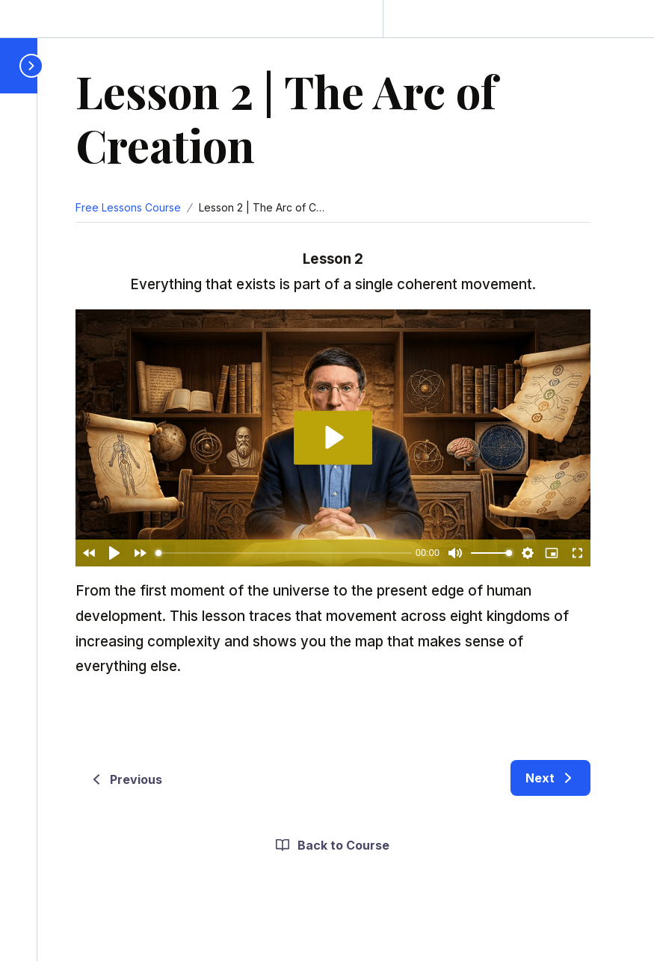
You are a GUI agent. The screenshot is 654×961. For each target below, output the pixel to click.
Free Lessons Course (128, 207)
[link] (550, 778)
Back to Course (331, 845)
